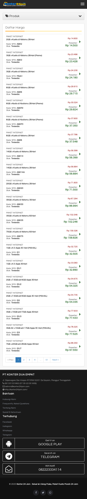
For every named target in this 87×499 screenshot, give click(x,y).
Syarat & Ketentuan (12, 412)
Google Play (43, 443)
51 (47, 360)
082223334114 (43, 468)
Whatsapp (7, 430)
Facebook (7, 422)
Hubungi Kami (9, 399)
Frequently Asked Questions (16, 404)
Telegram (7, 435)
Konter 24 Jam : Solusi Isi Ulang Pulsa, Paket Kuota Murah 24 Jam (47, 484)
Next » (55, 360)
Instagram (7, 426)
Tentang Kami (9, 408)
